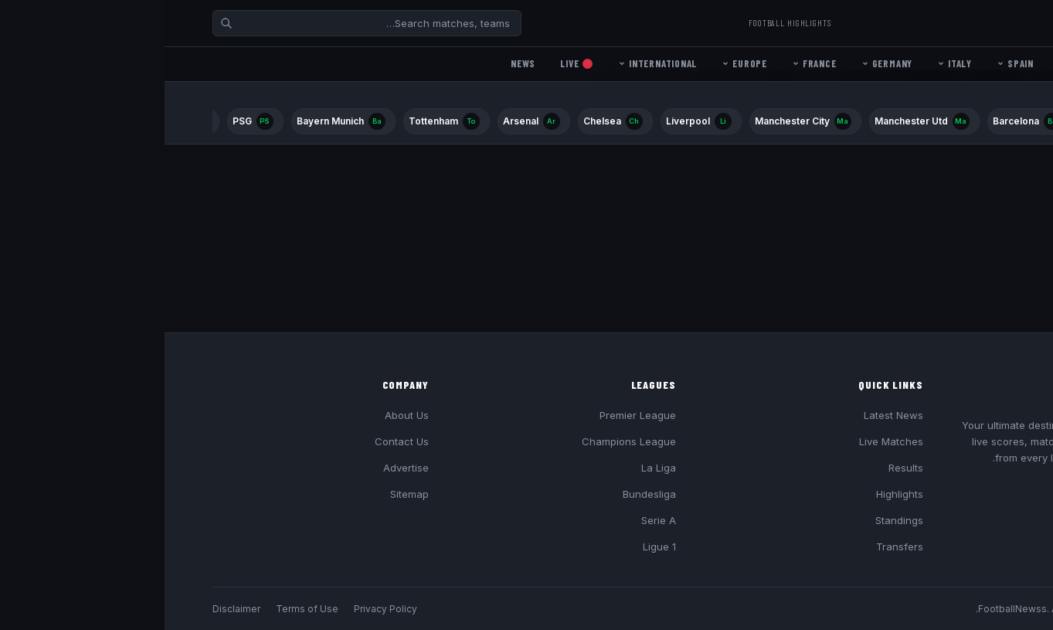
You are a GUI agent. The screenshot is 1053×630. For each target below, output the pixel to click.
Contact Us (237, 441)
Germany (722, 63)
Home (981, 63)
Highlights (735, 494)
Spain (850, 63)
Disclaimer (72, 609)
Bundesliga (484, 494)
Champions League (464, 441)
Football (949, 23)
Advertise (241, 467)
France (649, 63)
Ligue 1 (494, 546)
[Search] (202, 23)
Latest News (729, 415)
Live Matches (727, 441)
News (358, 63)
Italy (790, 63)
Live (412, 63)
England (919, 63)
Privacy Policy (221, 609)
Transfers (735, 546)
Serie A (494, 520)
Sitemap (245, 494)
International (492, 63)
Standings (735, 520)
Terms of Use (142, 609)
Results (741, 467)
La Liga (494, 467)
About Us (242, 415)
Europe (580, 63)
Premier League (473, 415)
